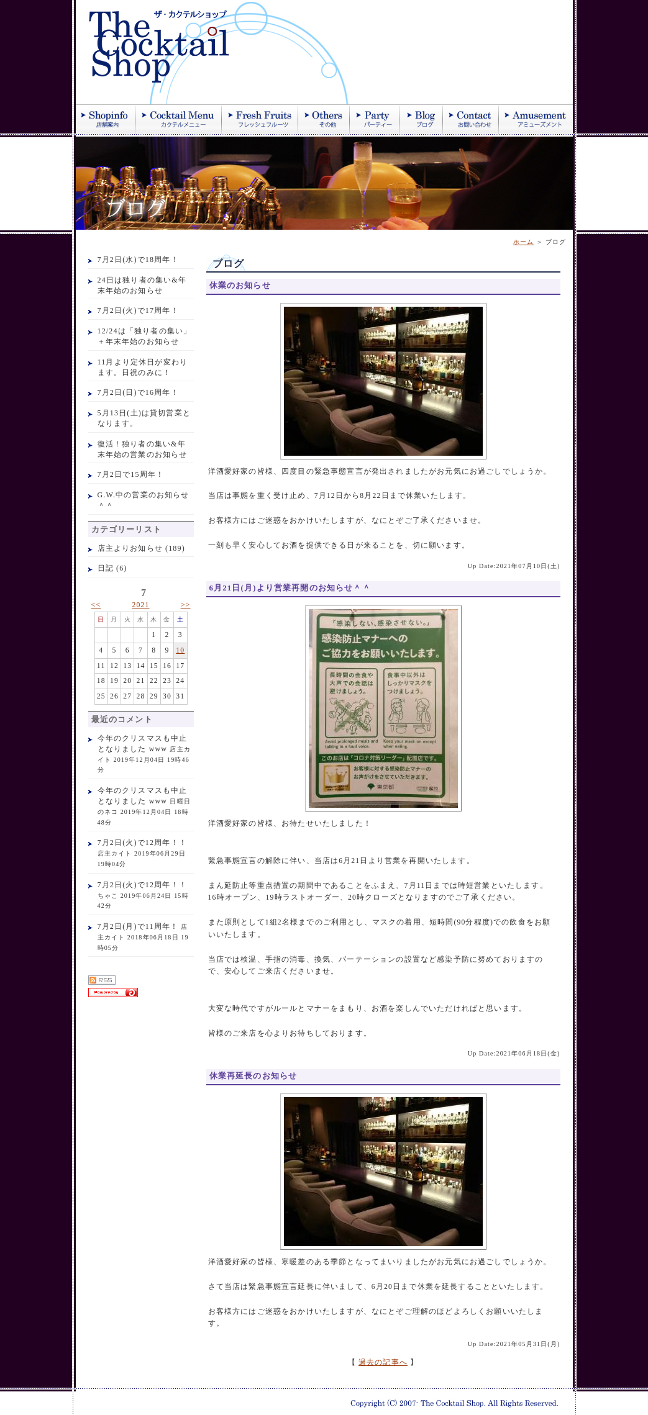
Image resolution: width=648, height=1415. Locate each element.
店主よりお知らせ (130, 548)
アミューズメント (536, 119)
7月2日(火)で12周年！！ (142, 842)
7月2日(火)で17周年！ (138, 310)
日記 (106, 568)
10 (180, 650)
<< (96, 604)
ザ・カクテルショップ (225, 52)
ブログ (421, 119)
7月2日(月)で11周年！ (138, 926)
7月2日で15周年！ (131, 474)
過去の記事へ (383, 1362)
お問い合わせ (471, 119)
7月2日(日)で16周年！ (138, 392)
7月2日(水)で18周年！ (138, 259)
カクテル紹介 (178, 119)
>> (186, 604)
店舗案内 (105, 119)
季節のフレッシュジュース (260, 119)
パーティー (374, 119)
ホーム (523, 241)
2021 (140, 605)
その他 (324, 119)
